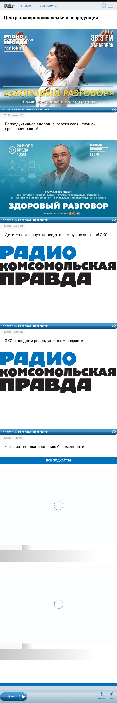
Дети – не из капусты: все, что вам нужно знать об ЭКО (56, 234)
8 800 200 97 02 (48, 5)
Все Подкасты (58, 460)
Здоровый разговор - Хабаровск (26, 109)
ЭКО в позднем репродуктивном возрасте (44, 340)
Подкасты (101, 698)
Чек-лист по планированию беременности (44, 446)
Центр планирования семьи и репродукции (51, 17)
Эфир (112, 698)
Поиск (103, 5)
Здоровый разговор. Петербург (25, 220)
